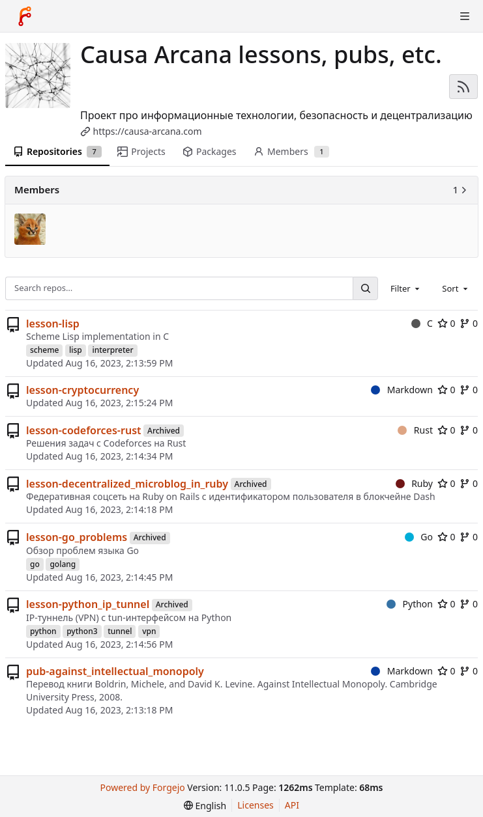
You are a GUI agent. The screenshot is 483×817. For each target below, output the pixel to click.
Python (410, 604)
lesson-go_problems (76, 537)
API (292, 805)
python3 (81, 631)
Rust (415, 430)
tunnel (120, 631)
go (35, 564)
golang (63, 564)
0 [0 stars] (446, 323)
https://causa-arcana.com (147, 131)
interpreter (112, 349)
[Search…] (365, 288)
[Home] (25, 16)
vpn (149, 631)
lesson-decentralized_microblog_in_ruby (127, 483)
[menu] (205, 805)
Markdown (402, 389)
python (43, 631)
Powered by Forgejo (142, 787)
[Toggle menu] (464, 16)
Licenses (255, 805)
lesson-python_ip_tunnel (87, 604)
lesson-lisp (53, 323)
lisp (75, 349)
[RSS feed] (463, 86)
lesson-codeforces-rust (83, 430)
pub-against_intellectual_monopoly (115, 671)
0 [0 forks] (469, 323)
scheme (44, 349)
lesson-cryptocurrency (82, 389)
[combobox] (406, 288)
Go (419, 537)
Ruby (414, 483)
